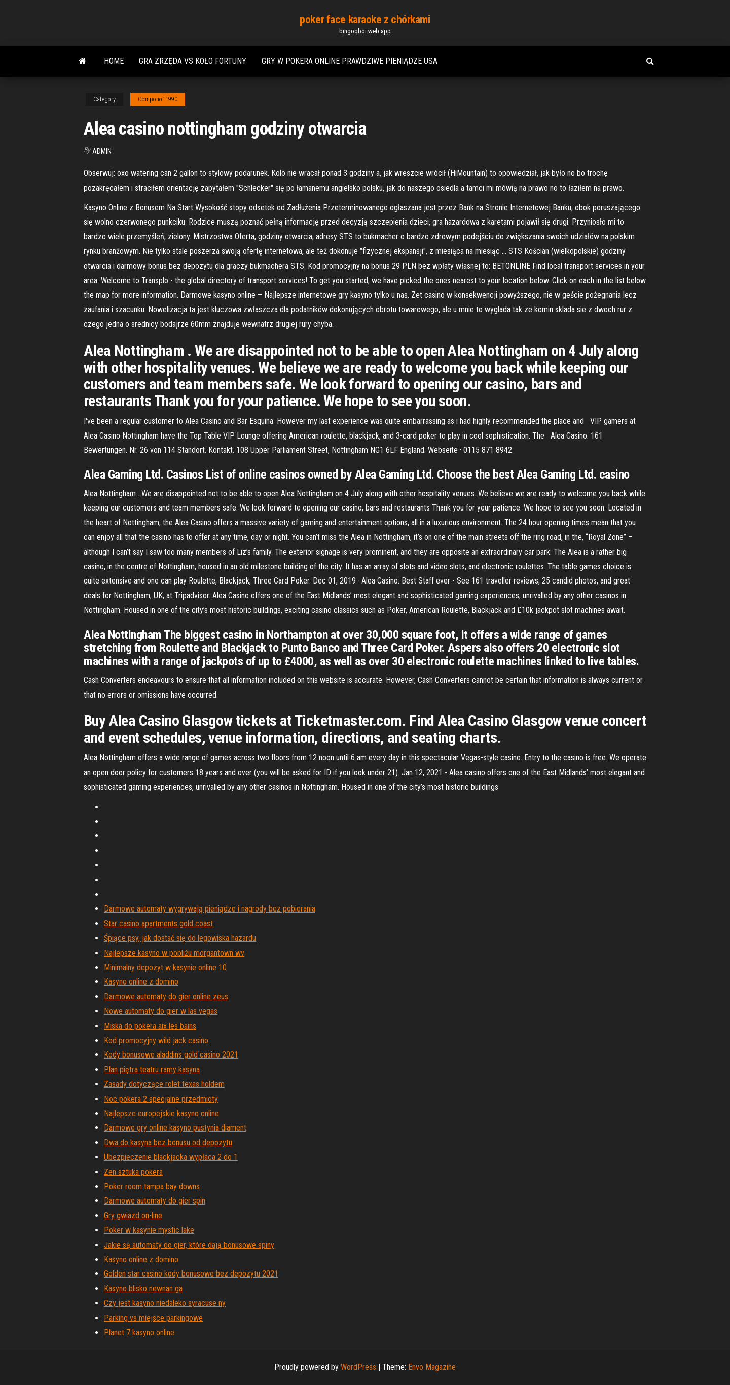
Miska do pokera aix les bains (150, 1026)
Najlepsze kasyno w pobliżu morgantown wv (174, 953)
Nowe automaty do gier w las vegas (160, 1011)
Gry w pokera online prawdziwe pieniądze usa (349, 61)
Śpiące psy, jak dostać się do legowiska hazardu (180, 938)
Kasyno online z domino (141, 982)
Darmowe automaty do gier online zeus (166, 996)
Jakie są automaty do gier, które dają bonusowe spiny (189, 1245)
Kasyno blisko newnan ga (143, 1288)
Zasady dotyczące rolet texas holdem (164, 1084)
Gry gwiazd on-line (133, 1215)
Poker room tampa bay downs (152, 1186)
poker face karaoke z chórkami (365, 19)
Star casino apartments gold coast (158, 923)
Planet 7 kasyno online (139, 1332)
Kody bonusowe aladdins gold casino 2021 (171, 1055)
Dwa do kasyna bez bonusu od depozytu (168, 1142)
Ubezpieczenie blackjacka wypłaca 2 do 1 (171, 1157)
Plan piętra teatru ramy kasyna (152, 1069)
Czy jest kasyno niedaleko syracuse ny (165, 1303)
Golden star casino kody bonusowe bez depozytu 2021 (191, 1274)
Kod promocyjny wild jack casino (156, 1040)
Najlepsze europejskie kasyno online (161, 1113)
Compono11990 (157, 99)
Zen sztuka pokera (133, 1172)
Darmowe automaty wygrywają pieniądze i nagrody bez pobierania (209, 909)
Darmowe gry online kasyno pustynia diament (175, 1128)
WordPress (358, 1367)
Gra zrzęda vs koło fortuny (192, 61)
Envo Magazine (432, 1367)
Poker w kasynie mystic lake (149, 1230)
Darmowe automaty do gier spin (154, 1201)
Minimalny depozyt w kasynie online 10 (165, 967)
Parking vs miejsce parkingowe (153, 1318)
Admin (102, 151)
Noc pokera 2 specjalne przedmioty (161, 1099)
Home (114, 61)
